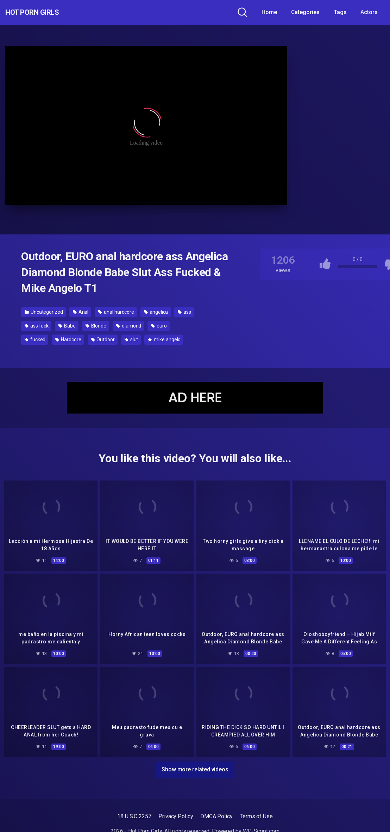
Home (269, 12)
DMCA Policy (216, 813)
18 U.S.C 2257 (134, 813)
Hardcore (68, 339)
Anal (81, 312)
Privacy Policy (175, 813)
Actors (369, 12)
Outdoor (103, 339)
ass (184, 312)
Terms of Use (256, 813)
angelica (156, 312)
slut (131, 339)
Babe (67, 326)
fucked (35, 339)
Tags (340, 12)
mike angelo (164, 339)
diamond (128, 326)
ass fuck (37, 326)
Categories (305, 12)
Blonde (96, 326)
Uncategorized (44, 312)
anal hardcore (116, 312)
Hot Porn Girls (43, 12)
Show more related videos (195, 766)
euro (159, 326)
